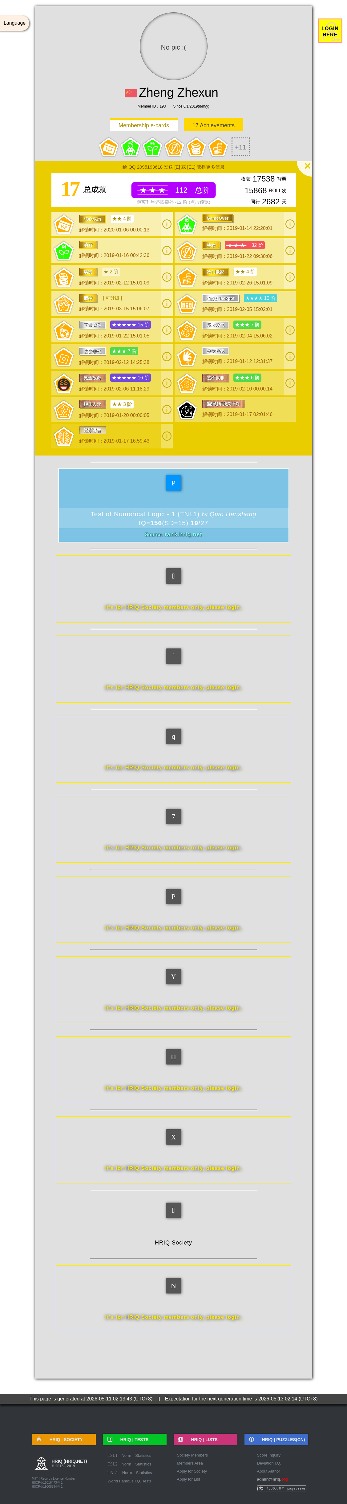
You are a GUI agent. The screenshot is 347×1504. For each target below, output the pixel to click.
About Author (268, 1471)
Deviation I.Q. (269, 1463)
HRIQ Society (173, 1243)
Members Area (190, 1463)
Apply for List (188, 1479)
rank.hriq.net (183, 534)
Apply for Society (192, 1471)
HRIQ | (64, 1439)
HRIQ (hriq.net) (69, 1464)
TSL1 (113, 1455)
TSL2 (113, 1464)
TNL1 (113, 1472)
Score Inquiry (269, 1455)
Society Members (192, 1455)
